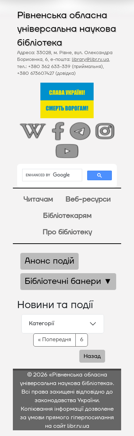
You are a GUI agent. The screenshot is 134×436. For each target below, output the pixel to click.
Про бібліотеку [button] (67, 232)
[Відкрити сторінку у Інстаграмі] (105, 131)
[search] (51, 175)
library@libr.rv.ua (90, 59)
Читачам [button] (38, 199)
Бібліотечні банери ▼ (68, 281)
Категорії (41, 323)
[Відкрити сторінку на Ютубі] (67, 151)
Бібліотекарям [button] (67, 215)
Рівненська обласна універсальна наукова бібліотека (66, 29)
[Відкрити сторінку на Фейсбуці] (58, 131)
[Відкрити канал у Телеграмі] (80, 131)
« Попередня (54, 339)
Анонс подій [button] (49, 261)
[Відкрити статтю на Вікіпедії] (32, 131)
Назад (92, 356)
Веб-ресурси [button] (88, 199)
